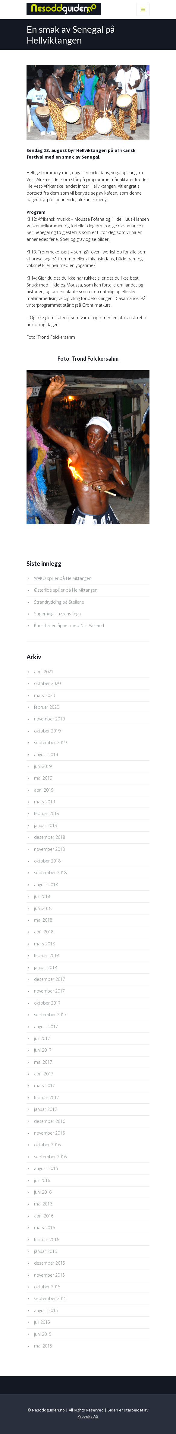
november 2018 (49, 849)
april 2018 (43, 932)
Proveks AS (87, 1416)
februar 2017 (46, 1097)
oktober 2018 (47, 861)
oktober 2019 (47, 731)
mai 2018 (43, 920)
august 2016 (46, 1168)
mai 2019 (43, 778)
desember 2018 (49, 837)
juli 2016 (42, 1180)
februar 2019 (46, 813)
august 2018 (46, 884)
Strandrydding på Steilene (59, 602)
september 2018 (50, 872)
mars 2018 (44, 944)
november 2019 (49, 719)
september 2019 (50, 742)
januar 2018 (45, 967)
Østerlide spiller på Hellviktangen (65, 590)
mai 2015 (43, 1346)
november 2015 (49, 1275)
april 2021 (43, 672)
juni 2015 (43, 1334)
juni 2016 (43, 1192)
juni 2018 (43, 908)
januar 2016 (45, 1251)
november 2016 (49, 1133)
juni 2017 (43, 1050)
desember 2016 (49, 1121)
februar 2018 (46, 955)
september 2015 (50, 1298)
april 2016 (43, 1216)
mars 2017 (44, 1085)
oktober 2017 (47, 1003)
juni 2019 (43, 766)
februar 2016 (46, 1239)
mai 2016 (43, 1204)
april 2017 (43, 1074)
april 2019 (43, 790)
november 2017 (49, 991)
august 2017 (46, 1026)
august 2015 (46, 1310)
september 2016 (50, 1157)
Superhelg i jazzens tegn (57, 614)
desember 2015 (49, 1263)
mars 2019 (44, 802)
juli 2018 (42, 896)
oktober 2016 (47, 1145)
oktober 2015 (47, 1287)
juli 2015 (42, 1322)
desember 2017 (49, 979)
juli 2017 (42, 1038)
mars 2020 (44, 695)
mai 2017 (43, 1062)
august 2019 (46, 754)
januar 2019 (45, 825)
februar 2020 (46, 707)
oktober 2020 (47, 683)
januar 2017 (45, 1109)
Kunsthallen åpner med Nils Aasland (69, 625)
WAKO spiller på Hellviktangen (62, 578)
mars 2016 (44, 1227)
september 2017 (50, 1014)
